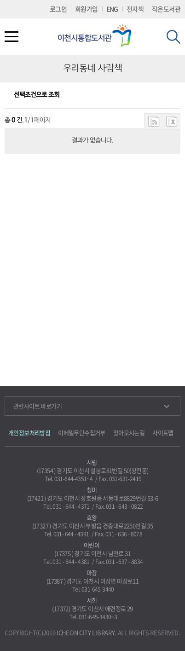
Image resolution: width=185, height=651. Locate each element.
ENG (112, 8)
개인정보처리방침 (29, 432)
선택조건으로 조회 (36, 95)
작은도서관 (166, 8)
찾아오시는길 (129, 432)
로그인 (58, 8)
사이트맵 (162, 432)
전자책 (135, 8)
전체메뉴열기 (11, 36)
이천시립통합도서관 (98, 35)
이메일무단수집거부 (81, 432)
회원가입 (86, 8)
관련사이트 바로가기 (91, 405)
